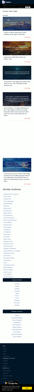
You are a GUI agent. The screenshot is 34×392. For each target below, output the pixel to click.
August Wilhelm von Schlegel (11, 251)
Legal (17, 293)
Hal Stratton (6, 229)
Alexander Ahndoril (8, 265)
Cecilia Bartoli (7, 227)
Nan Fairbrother (8, 215)
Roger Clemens (17, 327)
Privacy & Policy (7, 370)
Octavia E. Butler (8, 269)
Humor (17, 295)
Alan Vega (27, 37)
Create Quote (6, 356)
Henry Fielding (17, 336)
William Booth (7, 213)
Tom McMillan (7, 274)
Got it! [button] (27, 388)
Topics (4, 353)
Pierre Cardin (7, 239)
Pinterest (5, 366)
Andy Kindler (7, 260)
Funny (17, 298)
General (17, 288)
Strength (17, 291)
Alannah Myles (7, 225)
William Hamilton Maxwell (10, 194)
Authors (5, 351)
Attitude (17, 305)
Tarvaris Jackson (8, 277)
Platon (17, 315)
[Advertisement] (17, 139)
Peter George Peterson (10, 220)
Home (4, 348)
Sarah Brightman (17, 329)
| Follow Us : (21, 7)
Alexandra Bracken (17, 317)
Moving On (17, 302)
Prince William (7, 222)
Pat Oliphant (7, 232)
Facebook (5, 361)
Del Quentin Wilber (8, 258)
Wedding (17, 300)
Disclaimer (5, 373)
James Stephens (17, 320)
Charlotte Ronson (8, 243)
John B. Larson (7, 272)
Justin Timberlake (8, 201)
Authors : (5, 5)
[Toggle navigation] (30, 2)
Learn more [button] (10, 389)
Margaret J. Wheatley (9, 248)
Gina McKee (6, 255)
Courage (17, 284)
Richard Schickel (8, 246)
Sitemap (5, 378)
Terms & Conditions (7, 376)
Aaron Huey (6, 234)
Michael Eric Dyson (8, 253)
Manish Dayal (7, 208)
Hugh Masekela (7, 203)
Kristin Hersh (7, 196)
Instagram (5, 363)
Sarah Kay (6, 206)
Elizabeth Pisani (8, 241)
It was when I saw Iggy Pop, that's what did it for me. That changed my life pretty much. (17, 83)
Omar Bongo (17, 332)
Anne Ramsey (7, 210)
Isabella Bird (16, 322)
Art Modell (6, 236)
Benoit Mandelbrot (17, 334)
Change (17, 286)
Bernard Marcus (8, 267)
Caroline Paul (7, 199)
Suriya (5, 262)
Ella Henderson (17, 325)
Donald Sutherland (8, 217)
